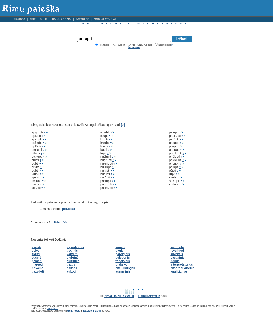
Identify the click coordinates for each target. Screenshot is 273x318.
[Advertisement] (67, 85)
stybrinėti (73, 257)
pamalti (37, 261)
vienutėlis (177, 247)
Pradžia (19, 19)
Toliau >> (60, 222)
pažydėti (38, 271)
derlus (174, 261)
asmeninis (122, 271)
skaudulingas (125, 268)
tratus (71, 264)
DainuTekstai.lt (149, 296)
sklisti (36, 254)
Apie (33, 19)
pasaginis (177, 257)
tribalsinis (122, 261)
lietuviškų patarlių (91, 311)
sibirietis (176, 254)
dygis (119, 250)
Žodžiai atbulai (105, 19)
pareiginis (122, 254)
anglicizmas (178, 271)
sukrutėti (73, 261)
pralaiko (121, 264)
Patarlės (82, 19)
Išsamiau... (52, 308)
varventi (72, 254)
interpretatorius (181, 264)
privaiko (37, 268)
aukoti (71, 271)
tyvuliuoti (177, 250)
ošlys (35, 250)
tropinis (72, 250)
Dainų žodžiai (61, 19)
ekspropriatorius (182, 268)
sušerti (37, 257)
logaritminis (75, 247)
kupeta (120, 247)
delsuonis (122, 257)
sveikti (36, 247)
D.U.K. (44, 19)
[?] (172, 45)
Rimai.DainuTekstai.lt (119, 296)
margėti (37, 264)
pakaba (72, 268)
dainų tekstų (73, 311)
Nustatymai (134, 47)
